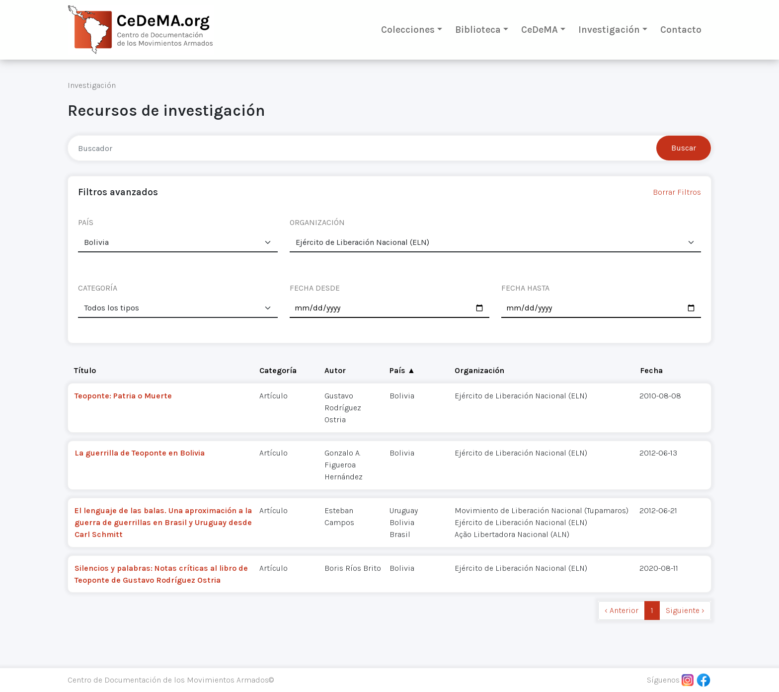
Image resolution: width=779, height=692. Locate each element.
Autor (335, 370)
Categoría (278, 370)
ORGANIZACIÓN (317, 222)
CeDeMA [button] (539, 29)
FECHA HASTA (525, 288)
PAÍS (85, 222)
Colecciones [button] (408, 29)
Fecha (651, 370)
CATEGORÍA (97, 288)
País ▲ (402, 370)
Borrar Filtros (677, 192)
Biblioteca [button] (478, 29)
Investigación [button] (609, 29)
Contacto (680, 29)
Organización (479, 370)
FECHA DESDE (315, 288)
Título (85, 370)
